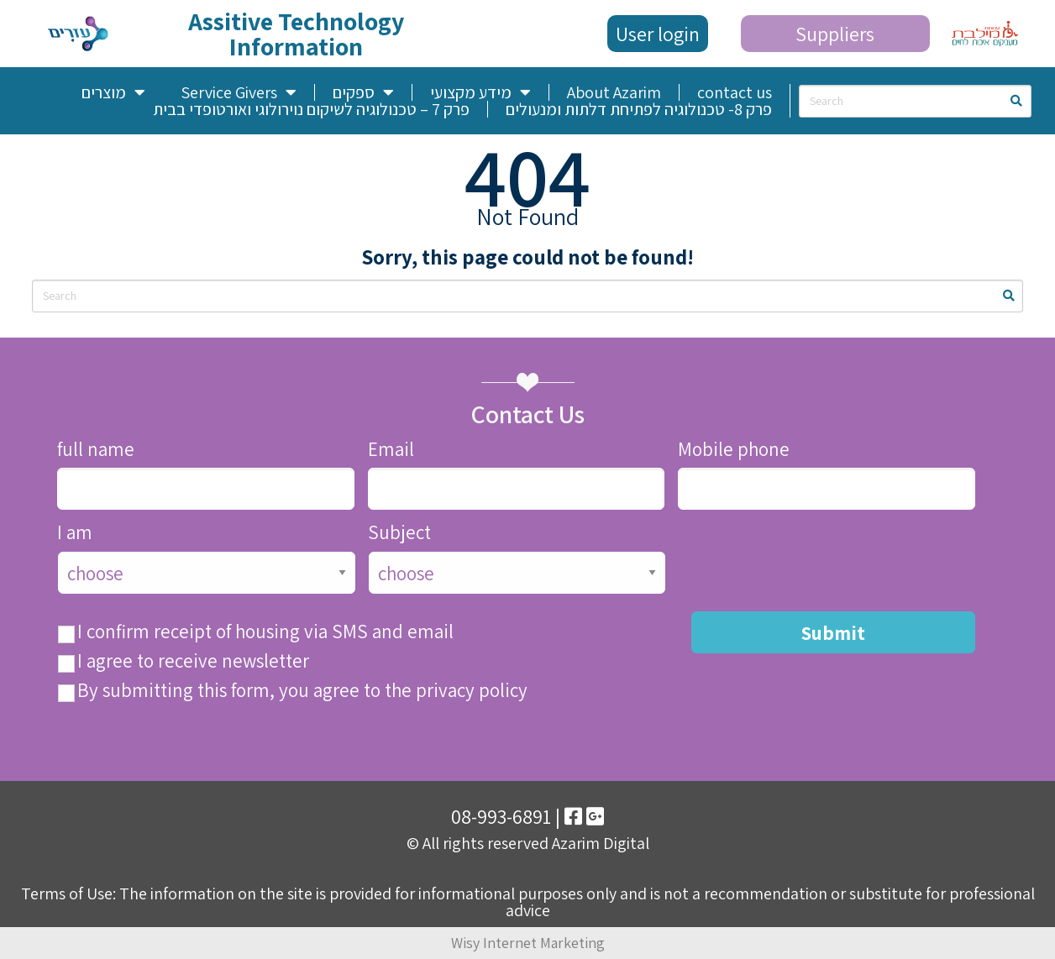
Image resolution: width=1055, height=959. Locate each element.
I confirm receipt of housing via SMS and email (265, 632)
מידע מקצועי (480, 92)
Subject (399, 532)
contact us (734, 92)
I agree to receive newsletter (193, 661)
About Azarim (614, 92)
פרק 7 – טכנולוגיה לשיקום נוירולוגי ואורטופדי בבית (311, 109)
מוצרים (113, 92)
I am (74, 532)
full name (95, 449)
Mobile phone (734, 449)
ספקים (363, 92)
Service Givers (239, 92)
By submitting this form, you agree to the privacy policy (302, 690)
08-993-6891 (501, 816)
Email (391, 449)
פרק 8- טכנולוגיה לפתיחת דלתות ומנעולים (639, 109)
